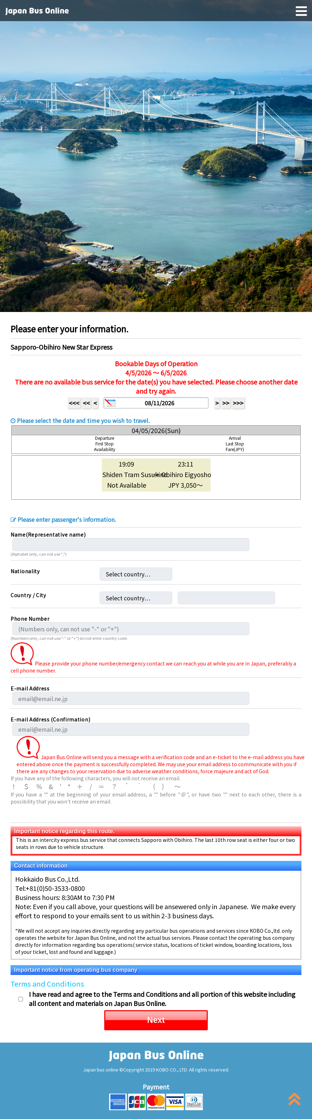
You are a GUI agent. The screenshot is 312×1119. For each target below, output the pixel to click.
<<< (74, 402)
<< (86, 402)
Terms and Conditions (47, 984)
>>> (238, 402)
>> (225, 402)
